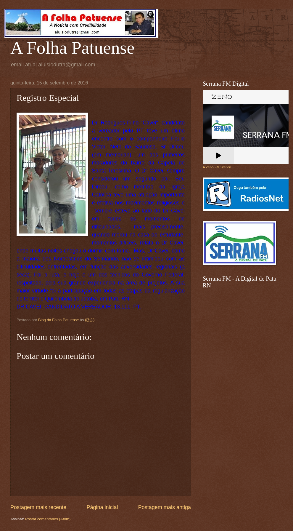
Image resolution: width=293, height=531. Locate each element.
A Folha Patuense (72, 47)
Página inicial (102, 507)
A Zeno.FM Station (217, 167)
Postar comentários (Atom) (47, 519)
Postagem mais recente (38, 507)
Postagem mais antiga (164, 507)
